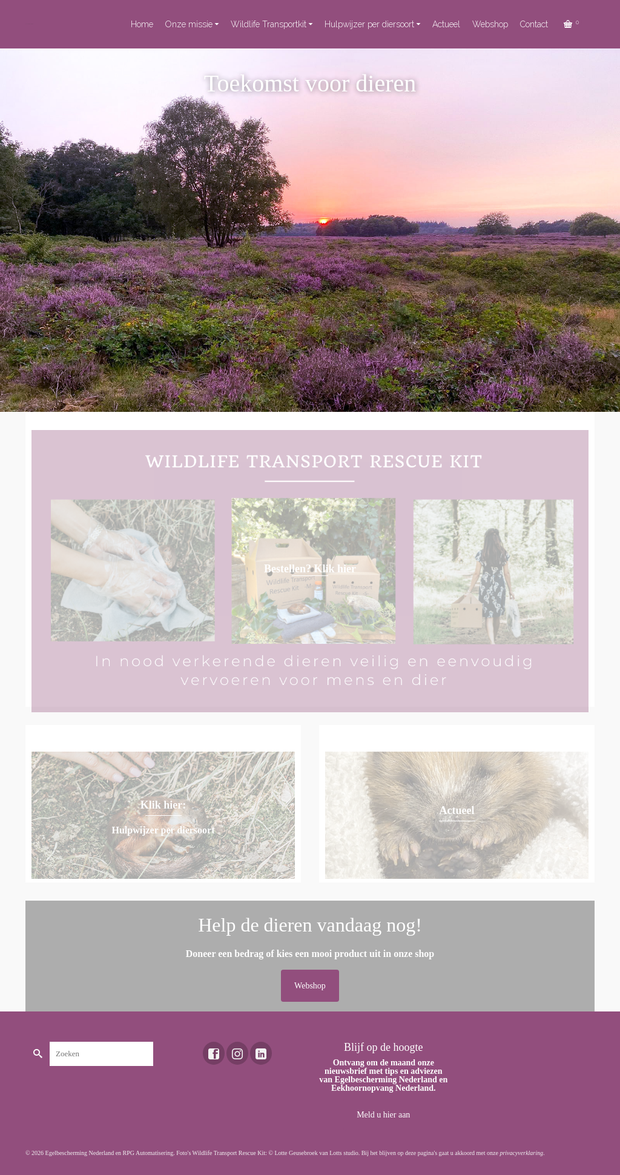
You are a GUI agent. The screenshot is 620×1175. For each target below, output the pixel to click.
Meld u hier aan (383, 1114)
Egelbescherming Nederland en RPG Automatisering (109, 1153)
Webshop (310, 985)
